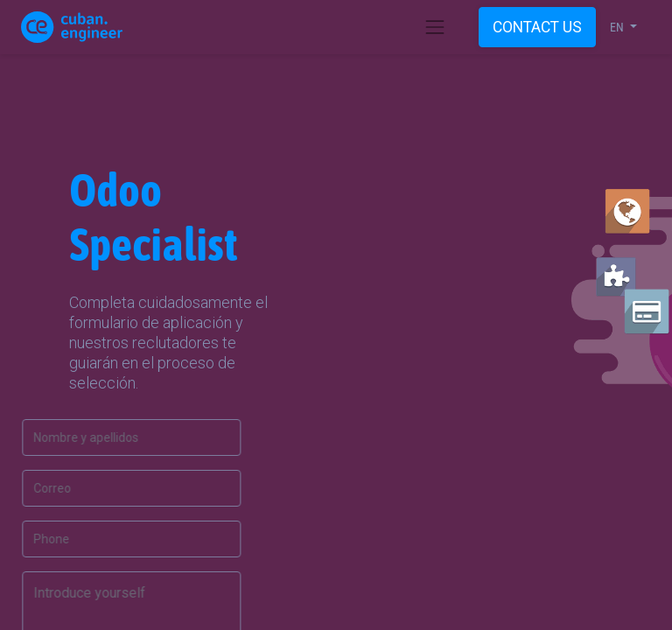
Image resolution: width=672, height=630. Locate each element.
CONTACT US (537, 27)
